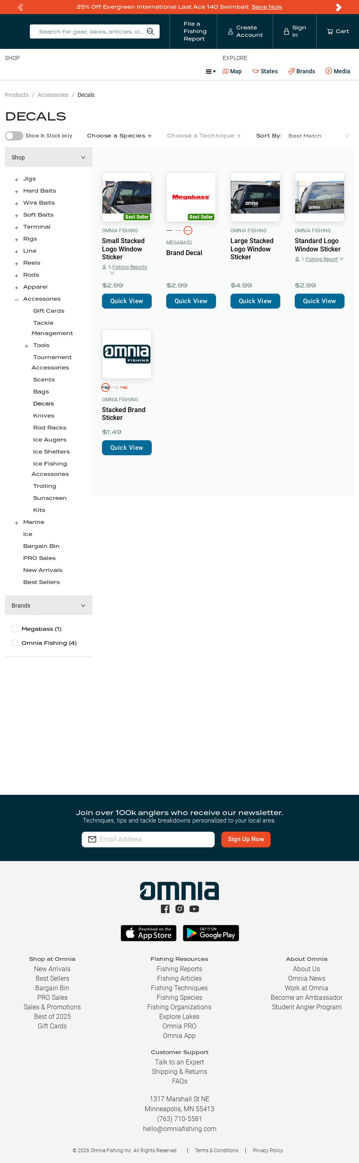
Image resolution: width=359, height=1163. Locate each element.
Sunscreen (50, 498)
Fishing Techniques (179, 988)
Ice (27, 534)
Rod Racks (49, 427)
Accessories (164, 71)
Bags (41, 391)
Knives (43, 415)
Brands (301, 71)
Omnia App (179, 1036)
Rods (63, 71)
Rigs (30, 238)
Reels (90, 71)
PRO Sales (39, 558)
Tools (41, 345)
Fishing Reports (179, 969)
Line (38, 71)
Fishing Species (179, 997)
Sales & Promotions (52, 1007)
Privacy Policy (268, 1150)
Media (337, 71)
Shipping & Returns (179, 1072)
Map (232, 71)
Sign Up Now (251, 839)
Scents (44, 379)
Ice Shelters (51, 451)
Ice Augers (49, 439)
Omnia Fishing (120, 231)
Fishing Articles (179, 978)
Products (17, 95)
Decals (86, 95)
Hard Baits (39, 190)
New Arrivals (42, 570)
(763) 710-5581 (179, 1119)
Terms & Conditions (216, 1150)
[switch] (14, 135)
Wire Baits (39, 202)
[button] (48, 157)
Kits (39, 510)
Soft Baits (38, 214)
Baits (12, 71)
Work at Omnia (306, 988)
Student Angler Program (307, 1007)
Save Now (267, 6)
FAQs (179, 1081)
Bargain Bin (41, 546)
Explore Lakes (179, 1017)
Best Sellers (41, 582)
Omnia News (306, 978)
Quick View (126, 301)
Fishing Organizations (179, 1007)
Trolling (44, 486)
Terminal (123, 71)
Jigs (29, 178)
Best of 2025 (52, 1017)
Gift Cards (48, 310)
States (265, 71)
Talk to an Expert (179, 1062)
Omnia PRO (179, 1026)
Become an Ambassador (306, 997)
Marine (33, 522)
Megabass (179, 243)
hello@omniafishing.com (179, 1129)
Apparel (35, 286)
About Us (306, 969)
